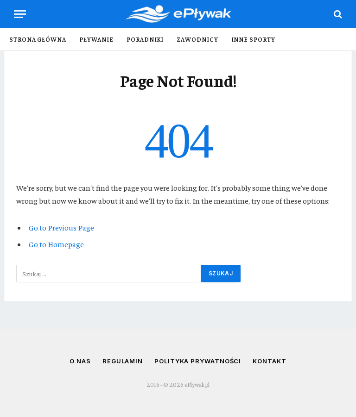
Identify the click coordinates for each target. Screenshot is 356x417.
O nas (80, 361)
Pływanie (96, 39)
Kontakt (269, 361)
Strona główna (37, 39)
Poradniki (145, 39)
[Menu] (20, 14)
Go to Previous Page (61, 227)
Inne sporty (253, 39)
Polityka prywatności (197, 361)
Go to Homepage (56, 244)
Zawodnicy (197, 39)
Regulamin (122, 361)
